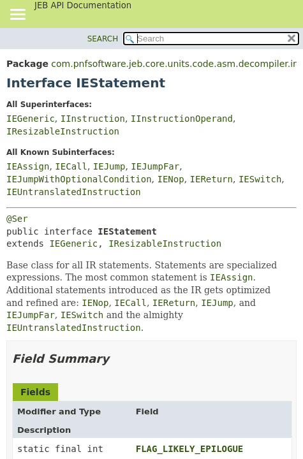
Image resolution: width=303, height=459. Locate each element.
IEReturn (211, 179)
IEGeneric (30, 118)
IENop (170, 179)
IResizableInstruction (62, 131)
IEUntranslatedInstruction (73, 192)
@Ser (17, 219)
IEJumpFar (155, 166)
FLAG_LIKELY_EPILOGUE (190, 449)
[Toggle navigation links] (17, 15)
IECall (71, 166)
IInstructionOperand (182, 118)
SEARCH (103, 38)
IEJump (109, 166)
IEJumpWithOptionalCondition (79, 179)
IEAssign (27, 166)
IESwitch (260, 179)
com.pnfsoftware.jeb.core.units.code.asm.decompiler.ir (174, 64)
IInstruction (93, 118)
